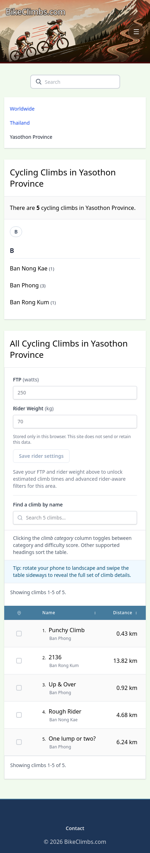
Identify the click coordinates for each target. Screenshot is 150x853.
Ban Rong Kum (29, 302)
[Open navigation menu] (136, 32)
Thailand (20, 122)
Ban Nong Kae (28, 268)
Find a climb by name (38, 504)
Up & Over (62, 684)
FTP (75, 387)
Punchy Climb (67, 630)
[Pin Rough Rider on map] (19, 715)
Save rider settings (41, 456)
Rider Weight (75, 416)
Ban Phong (24, 285)
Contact (75, 828)
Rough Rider (65, 711)
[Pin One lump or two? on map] (19, 742)
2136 (55, 657)
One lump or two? (72, 738)
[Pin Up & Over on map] (19, 688)
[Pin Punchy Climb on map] (19, 633)
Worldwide (22, 108)
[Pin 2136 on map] (19, 661)
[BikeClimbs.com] (35, 12)
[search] (38, 82)
